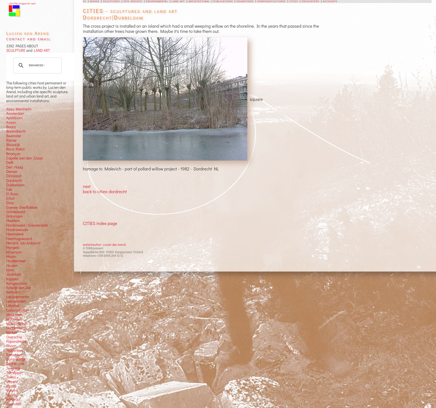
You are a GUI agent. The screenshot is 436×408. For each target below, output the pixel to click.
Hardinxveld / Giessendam (27, 225)
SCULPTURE (16, 50)
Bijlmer (11, 140)
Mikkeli (11, 332)
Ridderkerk (14, 350)
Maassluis (14, 318)
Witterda (13, 399)
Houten (12, 265)
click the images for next (22, 3)
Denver (12, 171)
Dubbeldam (15, 184)
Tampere (13, 368)
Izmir (10, 269)
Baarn (11, 126)
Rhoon (11, 345)
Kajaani (12, 278)
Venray (11, 395)
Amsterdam (15, 113)
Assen (11, 122)
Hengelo (12, 247)
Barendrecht (16, 131)
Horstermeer (16, 260)
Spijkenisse (15, 363)
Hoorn (11, 256)
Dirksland (13, 175)
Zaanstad (13, 403)
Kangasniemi (16, 283)
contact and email (28, 38)
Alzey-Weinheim (19, 109)
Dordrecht (14, 180)
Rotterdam (14, 354)
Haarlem (13, 220)
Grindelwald (15, 211)
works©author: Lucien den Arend (104, 244)
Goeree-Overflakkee (21, 207)
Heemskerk (15, 234)
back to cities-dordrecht (105, 191)
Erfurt (10, 198)
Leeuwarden (16, 301)
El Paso (12, 194)
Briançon (13, 153)
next (86, 186)
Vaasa (11, 386)
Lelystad (12, 305)
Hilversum (14, 252)
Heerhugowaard (19, 238)
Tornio (11, 377)
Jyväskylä (13, 274)
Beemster (13, 135)
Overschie (14, 337)
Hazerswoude (17, 229)
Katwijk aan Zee (18, 287)
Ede (9, 189)
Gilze (10, 202)
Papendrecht (16, 341)
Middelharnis (16, 328)
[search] (37, 65)
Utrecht (12, 381)
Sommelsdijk (16, 359)
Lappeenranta (17, 296)
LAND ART (41, 50)
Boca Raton (15, 149)
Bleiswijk (13, 144)
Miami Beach (17, 323)
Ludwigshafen (17, 310)
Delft (9, 162)
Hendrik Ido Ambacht (23, 243)
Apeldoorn (14, 117)
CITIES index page (100, 223)
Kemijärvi (13, 292)
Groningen (14, 216)
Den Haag (14, 167)
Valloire (12, 390)
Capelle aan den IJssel (24, 158)
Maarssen (14, 314)
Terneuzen (14, 372)
